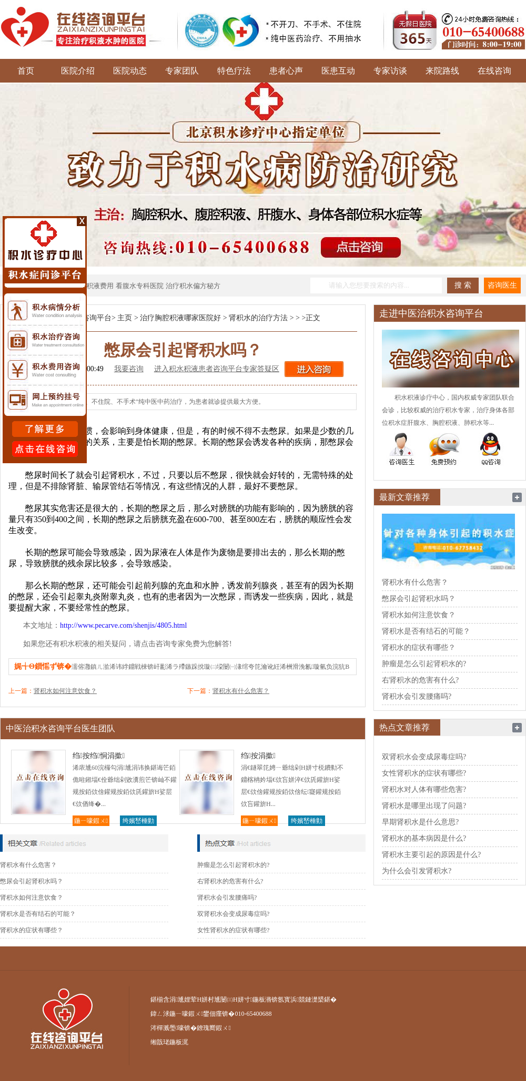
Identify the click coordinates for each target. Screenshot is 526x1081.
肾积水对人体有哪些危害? (424, 789)
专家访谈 (390, 70)
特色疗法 (234, 70)
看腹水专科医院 (140, 286)
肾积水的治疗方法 (258, 318)
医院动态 (130, 70)
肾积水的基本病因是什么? (424, 838)
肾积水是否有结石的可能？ (38, 913)
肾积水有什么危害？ (241, 691)
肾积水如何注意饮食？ (65, 691)
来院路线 (442, 70)
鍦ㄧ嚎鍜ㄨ (91, 820)
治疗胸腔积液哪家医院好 (180, 318)
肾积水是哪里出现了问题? (424, 806)
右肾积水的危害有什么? (230, 881)
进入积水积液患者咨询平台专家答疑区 (216, 369)
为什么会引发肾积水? (416, 871)
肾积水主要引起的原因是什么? (431, 855)
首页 (25, 70)
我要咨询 (129, 369)
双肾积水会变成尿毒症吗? (233, 913)
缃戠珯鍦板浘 (169, 1042)
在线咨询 (494, 70)
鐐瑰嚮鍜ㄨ (213, 1028)
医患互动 (338, 70)
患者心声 (286, 70)
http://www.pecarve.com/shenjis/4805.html (123, 625)
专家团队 (182, 70)
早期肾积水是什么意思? (420, 822)
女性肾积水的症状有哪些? (233, 930)
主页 (124, 318)
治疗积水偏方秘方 (193, 286)
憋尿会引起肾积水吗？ (31, 881)
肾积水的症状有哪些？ (31, 930)
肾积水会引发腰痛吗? (227, 897)
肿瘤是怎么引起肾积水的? (233, 865)
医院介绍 (78, 70)
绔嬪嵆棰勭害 (138, 821)
